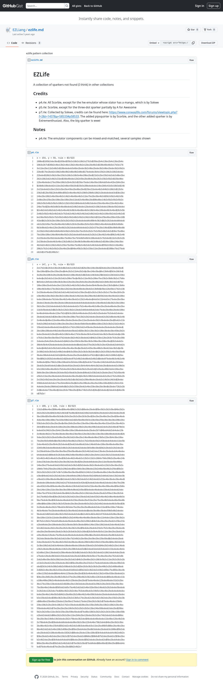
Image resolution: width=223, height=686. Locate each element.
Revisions (31, 43)
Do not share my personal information (170, 676)
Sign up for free (41, 659)
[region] (111, 106)
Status (94, 676)
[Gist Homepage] (13, 6)
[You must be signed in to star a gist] (193, 29)
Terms (65, 676)
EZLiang (19, 29)
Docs (116, 676)
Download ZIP (208, 42)
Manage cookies (140, 676)
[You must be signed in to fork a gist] (209, 29)
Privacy (74, 676)
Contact (125, 676)
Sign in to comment (137, 659)
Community (106, 676)
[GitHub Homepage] (36, 677)
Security (85, 676)
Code (12, 42)
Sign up (214, 6)
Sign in (199, 6)
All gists (76, 6)
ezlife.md (36, 29)
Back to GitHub (93, 6)
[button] (193, 42)
